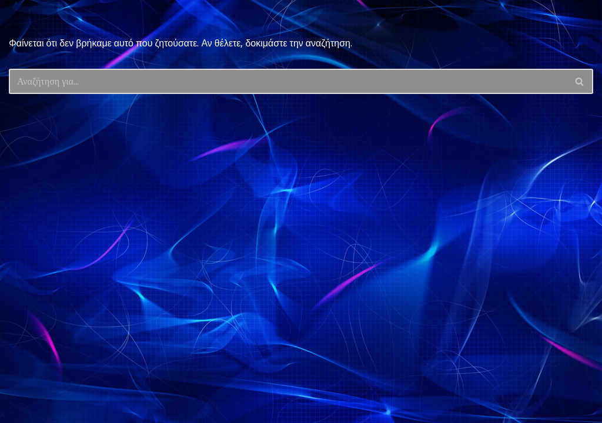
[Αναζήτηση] (288, 81)
